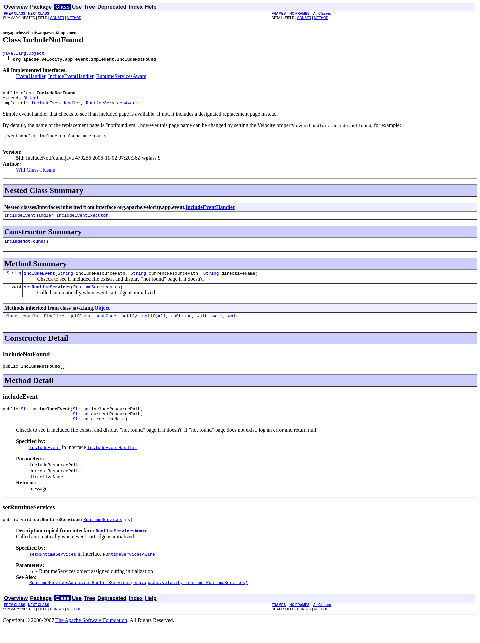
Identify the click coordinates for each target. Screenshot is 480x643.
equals (30, 327)
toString (181, 327)
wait (202, 327)
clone (10, 327)
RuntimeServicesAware (121, 77)
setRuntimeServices (47, 297)
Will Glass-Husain (35, 176)
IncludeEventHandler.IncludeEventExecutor (56, 222)
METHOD (74, 18)
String (14, 282)
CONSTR (57, 18)
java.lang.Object (23, 54)
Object (31, 101)
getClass (79, 327)
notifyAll (154, 327)
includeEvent (39, 282)
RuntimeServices (92, 297)
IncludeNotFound (23, 249)
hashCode (105, 327)
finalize (53, 327)
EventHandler (30, 77)
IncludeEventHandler (70, 77)
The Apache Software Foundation (91, 637)
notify (129, 327)
